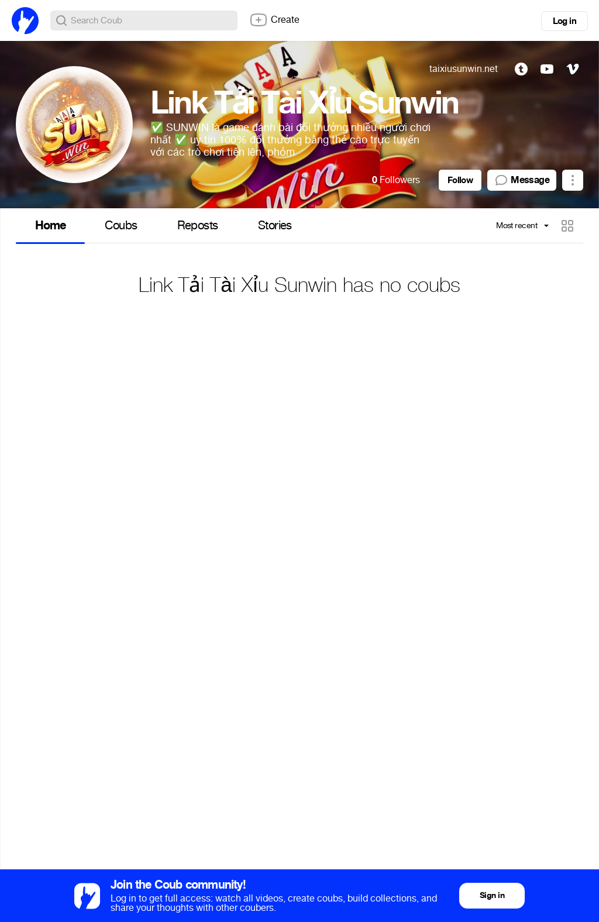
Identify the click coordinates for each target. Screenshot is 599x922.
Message (521, 180)
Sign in (492, 895)
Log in (564, 21)
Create (274, 20)
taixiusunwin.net (463, 69)
